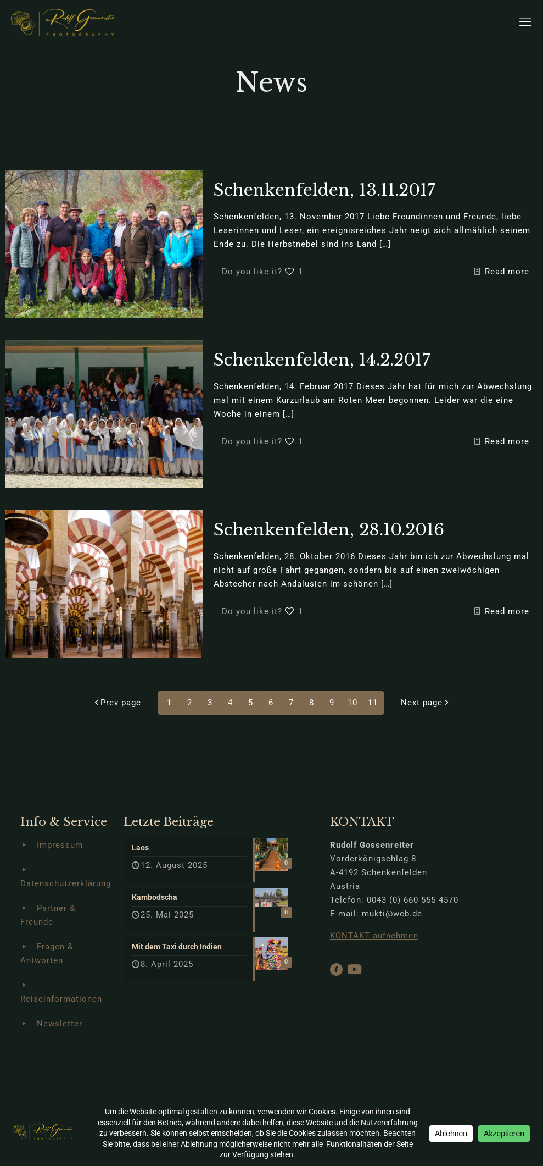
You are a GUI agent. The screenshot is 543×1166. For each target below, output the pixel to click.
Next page (426, 703)
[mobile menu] (525, 22)
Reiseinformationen (61, 999)
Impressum (60, 845)
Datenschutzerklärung (65, 883)
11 (373, 703)
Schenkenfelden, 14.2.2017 (322, 360)
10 (352, 703)
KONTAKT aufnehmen (374, 936)
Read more (507, 272)
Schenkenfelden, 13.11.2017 (324, 190)
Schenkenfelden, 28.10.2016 (329, 530)
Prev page (116, 703)
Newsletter (59, 1024)
